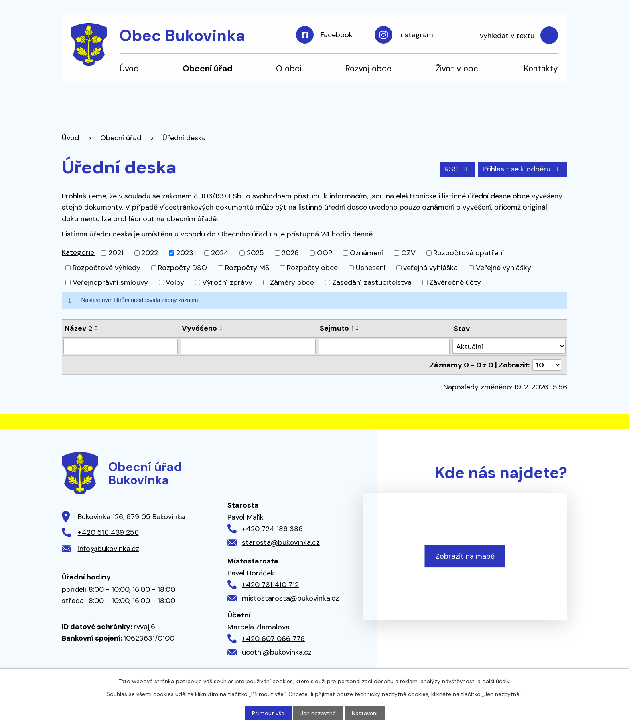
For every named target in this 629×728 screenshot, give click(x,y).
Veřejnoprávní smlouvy (110, 282)
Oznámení (366, 253)
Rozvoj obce (368, 68)
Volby (175, 282)
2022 (149, 253)
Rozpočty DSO (182, 267)
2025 (255, 253)
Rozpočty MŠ (247, 267)
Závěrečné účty (455, 282)
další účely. (496, 681)
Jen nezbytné (318, 713)
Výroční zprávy (227, 282)
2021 (116, 253)
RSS (457, 169)
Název (78, 328)
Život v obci (458, 68)
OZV (408, 253)
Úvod (129, 68)
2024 (220, 253)
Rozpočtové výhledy (106, 267)
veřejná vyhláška (430, 267)
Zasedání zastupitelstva (372, 282)
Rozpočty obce (312, 267)
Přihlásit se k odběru (523, 169)
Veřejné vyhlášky (503, 267)
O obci (288, 68)
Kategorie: (78, 252)
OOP (324, 253)
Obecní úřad (207, 68)
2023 (184, 253)
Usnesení (371, 267)
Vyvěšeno (199, 328)
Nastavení (364, 713)
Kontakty (540, 68)
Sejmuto (336, 328)
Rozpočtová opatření (468, 253)
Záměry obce (292, 282)
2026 (290, 253)
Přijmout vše (268, 713)
